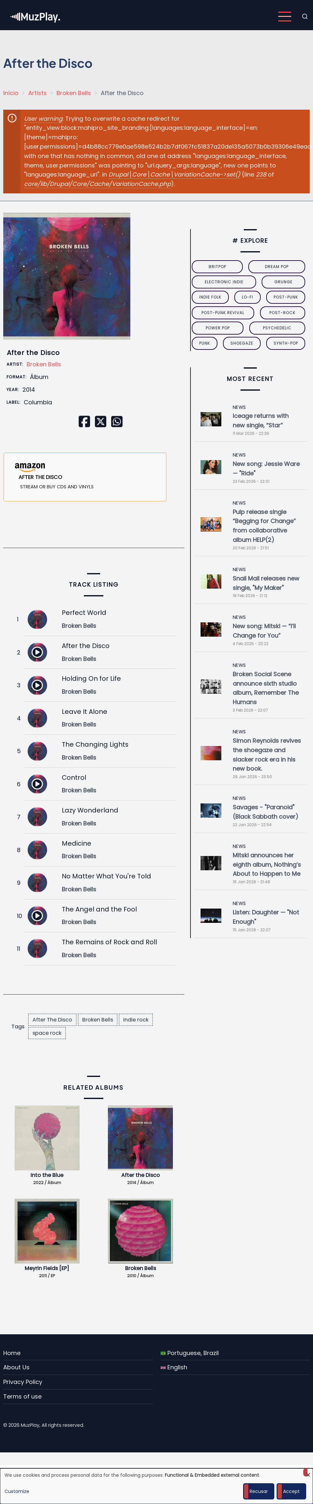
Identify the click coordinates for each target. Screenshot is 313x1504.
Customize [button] (17, 1491)
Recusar (259, 1491)
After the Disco (86, 645)
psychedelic (277, 328)
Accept (291, 1491)
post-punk (286, 297)
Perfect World (84, 612)
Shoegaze (241, 343)
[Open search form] (305, 16)
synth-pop (286, 343)
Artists (37, 93)
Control (74, 777)
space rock (47, 1033)
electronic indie (224, 282)
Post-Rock (282, 312)
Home (11, 1353)
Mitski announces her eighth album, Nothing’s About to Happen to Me (267, 864)
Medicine (76, 843)
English (174, 1367)
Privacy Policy (22, 1382)
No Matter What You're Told (106, 876)
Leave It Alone (84, 711)
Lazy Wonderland (90, 810)
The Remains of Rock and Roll (109, 942)
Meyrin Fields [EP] (47, 1268)
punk (204, 343)
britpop (217, 266)
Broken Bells (74, 93)
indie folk (210, 297)
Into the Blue (47, 1175)
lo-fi (247, 297)
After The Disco (52, 1019)
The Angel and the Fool (99, 909)
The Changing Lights (95, 744)
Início (11, 93)
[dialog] (156, 1486)
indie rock (136, 1019)
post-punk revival (223, 312)
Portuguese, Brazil (190, 1353)
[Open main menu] (284, 16)
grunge (283, 282)
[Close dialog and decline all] (308, 1472)
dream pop (277, 266)
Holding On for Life (91, 678)
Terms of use (22, 1396)
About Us (16, 1367)
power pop (218, 328)
